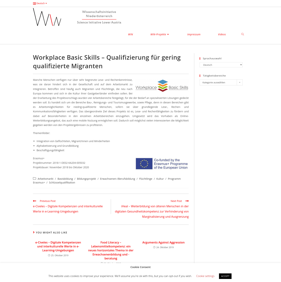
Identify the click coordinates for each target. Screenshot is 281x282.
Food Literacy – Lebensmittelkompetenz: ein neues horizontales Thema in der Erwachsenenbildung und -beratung (111, 250)
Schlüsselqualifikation (62, 182)
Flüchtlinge (145, 178)
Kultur (160, 178)
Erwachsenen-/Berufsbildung (117, 178)
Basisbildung (65, 178)
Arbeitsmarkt (45, 178)
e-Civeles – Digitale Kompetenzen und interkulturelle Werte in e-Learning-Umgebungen (58, 246)
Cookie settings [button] (205, 276)
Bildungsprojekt (86, 178)
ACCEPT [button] (225, 276)
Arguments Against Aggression (163, 242)
